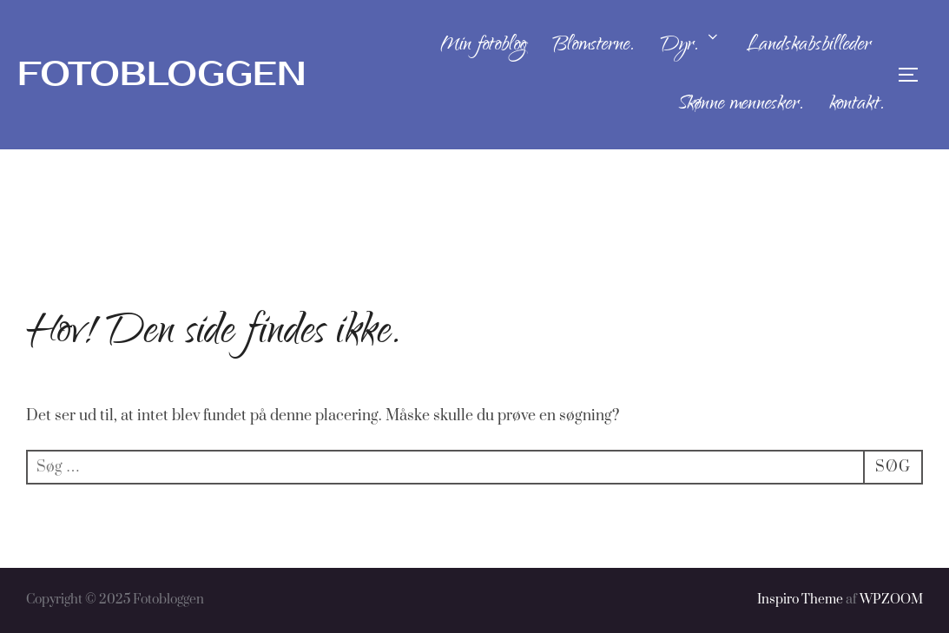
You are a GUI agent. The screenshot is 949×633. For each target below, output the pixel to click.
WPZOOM (891, 599)
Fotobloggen (161, 74)
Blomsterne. (593, 46)
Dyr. (690, 46)
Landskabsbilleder (809, 46)
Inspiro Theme (800, 599)
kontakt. (856, 105)
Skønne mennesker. (740, 105)
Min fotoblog (483, 46)
